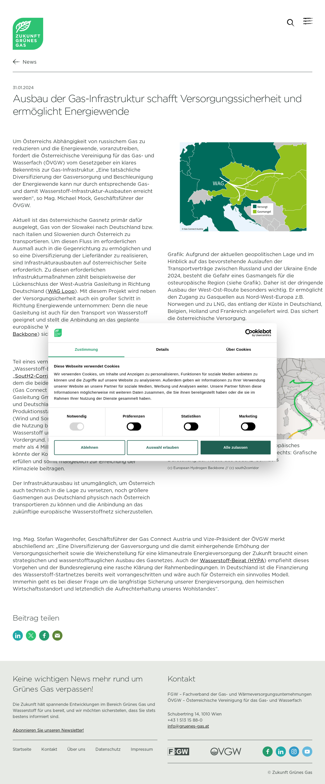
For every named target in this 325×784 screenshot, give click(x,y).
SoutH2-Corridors (37, 376)
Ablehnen (89, 447)
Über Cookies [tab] (238, 349)
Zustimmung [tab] (86, 349)
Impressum (142, 749)
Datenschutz (108, 749)
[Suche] (291, 23)
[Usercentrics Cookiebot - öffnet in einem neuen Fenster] (249, 333)
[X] (31, 635)
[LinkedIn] (18, 635)
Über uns (76, 749)
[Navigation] (307, 23)
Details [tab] (162, 349)
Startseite (22, 749)
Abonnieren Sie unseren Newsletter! (48, 730)
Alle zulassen (235, 447)
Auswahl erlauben (162, 447)
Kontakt (49, 749)
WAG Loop (61, 292)
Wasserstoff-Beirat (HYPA (232, 560)
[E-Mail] (57, 635)
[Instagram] (294, 751)
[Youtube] (307, 751)
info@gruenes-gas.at (188, 726)
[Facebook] (44, 635)
